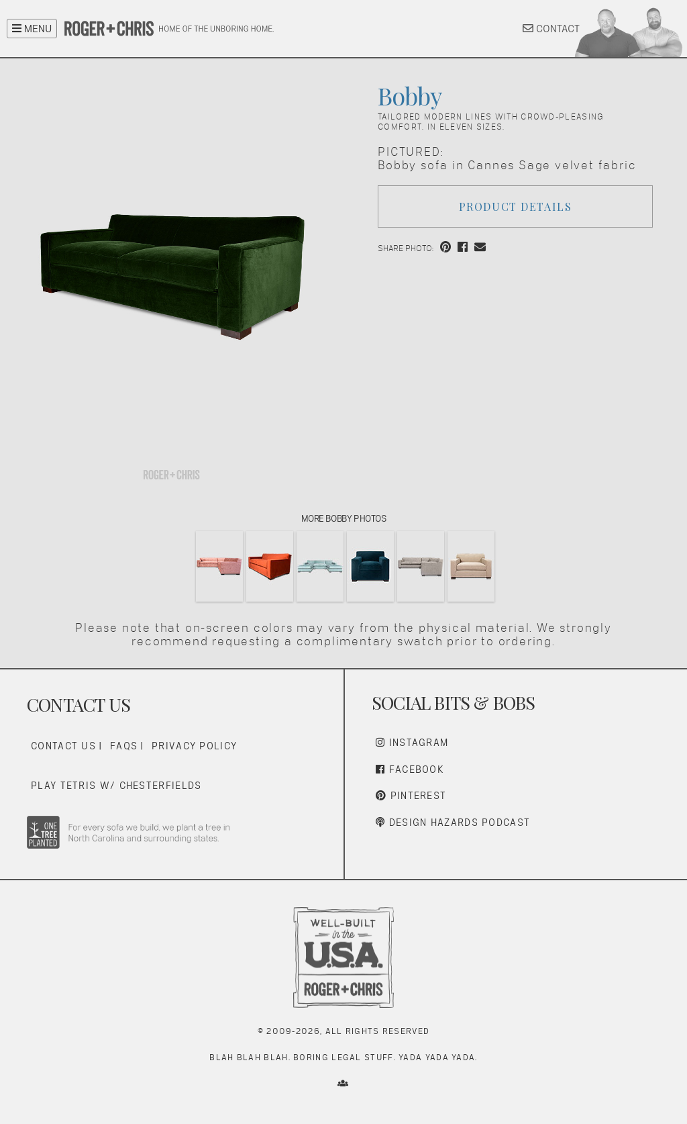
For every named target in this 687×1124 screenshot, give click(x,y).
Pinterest (411, 795)
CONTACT (551, 28)
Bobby (409, 95)
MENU (32, 28)
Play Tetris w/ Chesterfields (116, 785)
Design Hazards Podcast (453, 822)
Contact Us (63, 745)
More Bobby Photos (343, 518)
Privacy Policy (194, 745)
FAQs (124, 745)
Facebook (410, 769)
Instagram (412, 742)
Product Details (515, 206)
